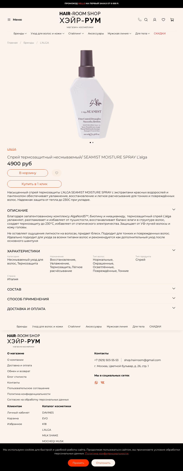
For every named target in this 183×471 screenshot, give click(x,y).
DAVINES (48, 412)
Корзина (13, 418)
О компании (15, 359)
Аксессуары (96, 33)
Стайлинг (76, 33)
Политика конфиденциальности (29, 394)
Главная (12, 42)
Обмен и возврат (18, 371)
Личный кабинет (18, 412)
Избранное (14, 424)
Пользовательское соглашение (28, 388)
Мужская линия (120, 33)
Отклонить (103, 462)
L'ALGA (44, 42)
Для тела (142, 33)
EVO (45, 418)
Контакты (13, 382)
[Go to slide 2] (92, 142)
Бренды (20, 33)
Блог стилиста (16, 376)
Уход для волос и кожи (48, 33)
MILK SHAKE (50, 435)
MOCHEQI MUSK (53, 441)
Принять (78, 462)
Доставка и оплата (19, 365)
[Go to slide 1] (90, 142)
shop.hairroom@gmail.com (142, 360)
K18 (44, 424)
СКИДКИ (160, 33)
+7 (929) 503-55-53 (106, 360)
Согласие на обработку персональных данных (38, 399)
